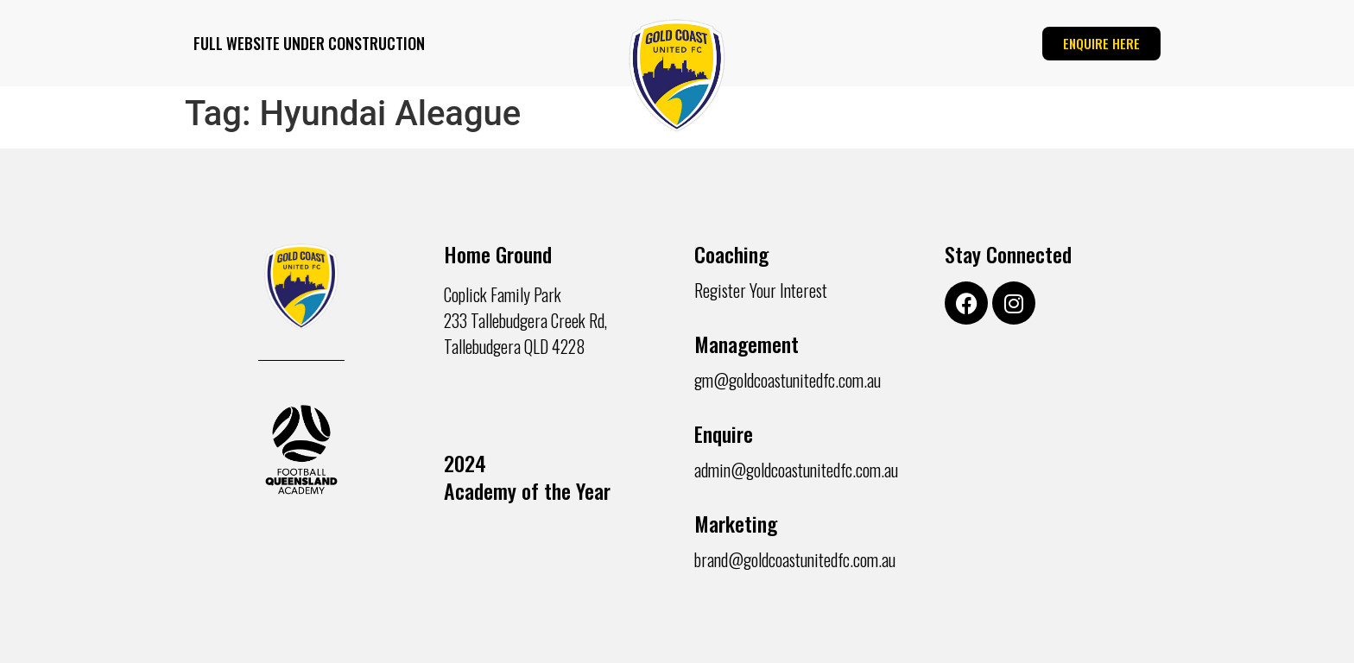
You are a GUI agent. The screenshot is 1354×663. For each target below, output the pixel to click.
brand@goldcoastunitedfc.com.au (794, 559)
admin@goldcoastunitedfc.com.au (796, 470)
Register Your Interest (760, 290)
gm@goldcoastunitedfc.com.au (787, 380)
